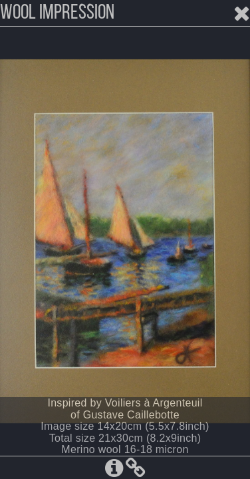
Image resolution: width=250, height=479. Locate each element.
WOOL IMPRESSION (57, 13)
